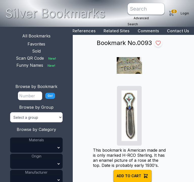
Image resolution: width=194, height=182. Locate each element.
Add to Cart (132, 175)
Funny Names (36, 65)
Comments (148, 30)
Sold (36, 51)
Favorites (36, 44)
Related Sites (117, 30)
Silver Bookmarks (55, 13)
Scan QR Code (36, 58)
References (84, 30)
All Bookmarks (36, 35)
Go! (50, 96)
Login (185, 13)
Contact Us (178, 30)
